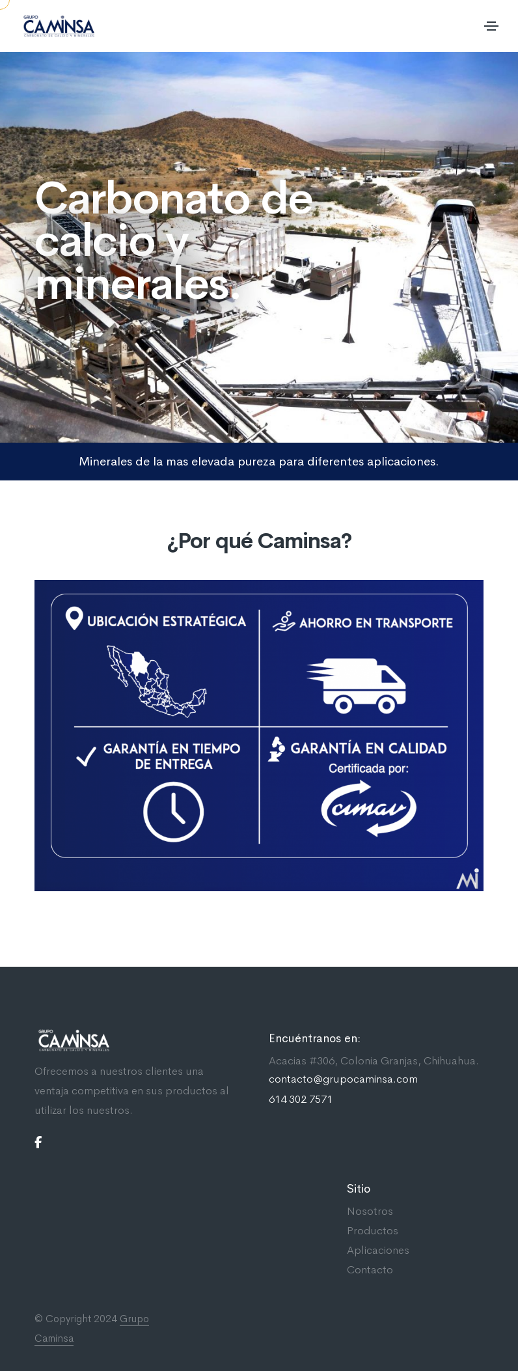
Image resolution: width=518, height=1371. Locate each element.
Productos (372, 1231)
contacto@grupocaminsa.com (343, 1079)
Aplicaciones (378, 1250)
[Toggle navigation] (491, 26)
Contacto (370, 1270)
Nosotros (370, 1211)
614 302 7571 (301, 1099)
